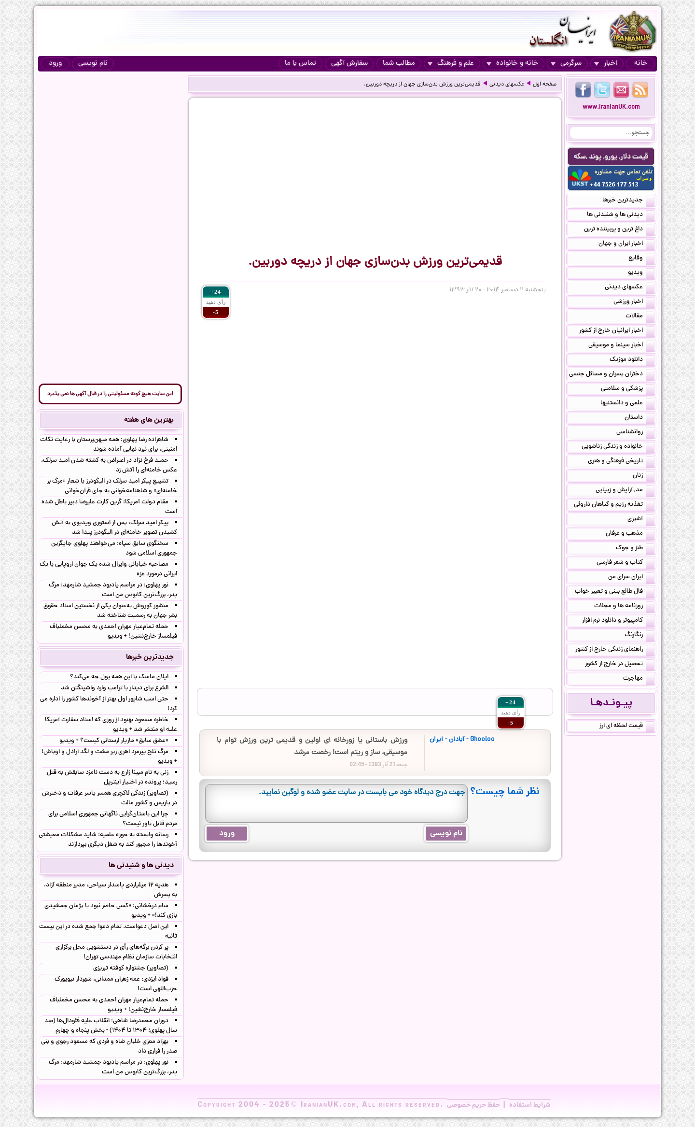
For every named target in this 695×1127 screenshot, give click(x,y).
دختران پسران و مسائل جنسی (611, 375)
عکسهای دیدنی (506, 84)
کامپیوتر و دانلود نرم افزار (618, 621)
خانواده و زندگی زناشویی (618, 447)
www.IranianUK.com (611, 107)
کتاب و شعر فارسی (625, 563)
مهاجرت (638, 679)
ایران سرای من (631, 577)
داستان (639, 418)
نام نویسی (93, 63)
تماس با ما (300, 63)
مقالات (640, 317)
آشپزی (640, 519)
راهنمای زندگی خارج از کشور (614, 650)
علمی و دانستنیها (627, 404)
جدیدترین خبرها (628, 201)
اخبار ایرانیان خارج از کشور (616, 331)
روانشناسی (635, 433)
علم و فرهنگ (451, 63)
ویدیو (641, 273)
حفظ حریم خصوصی (473, 1105)
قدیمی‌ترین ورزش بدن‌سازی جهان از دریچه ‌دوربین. (422, 84)
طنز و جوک (635, 548)
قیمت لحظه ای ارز (626, 726)
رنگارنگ (639, 635)
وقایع (641, 259)
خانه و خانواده (512, 63)
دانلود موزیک (632, 360)
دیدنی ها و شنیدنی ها (620, 215)
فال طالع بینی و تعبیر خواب (614, 592)
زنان (643, 476)
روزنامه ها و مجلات (624, 606)
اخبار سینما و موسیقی (621, 346)
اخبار (605, 63)
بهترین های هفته (149, 420)
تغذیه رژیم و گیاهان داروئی (614, 505)
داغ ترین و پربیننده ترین (619, 230)
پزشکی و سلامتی (627, 389)
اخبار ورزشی (633, 302)
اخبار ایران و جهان (626, 244)
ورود (55, 63)
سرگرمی (566, 63)
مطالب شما (399, 63)
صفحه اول (544, 84)
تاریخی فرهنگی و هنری (621, 462)
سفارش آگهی (349, 63)
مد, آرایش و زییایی (625, 490)
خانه (640, 63)
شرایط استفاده (530, 1105)
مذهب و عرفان (630, 534)
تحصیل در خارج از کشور (619, 664)
